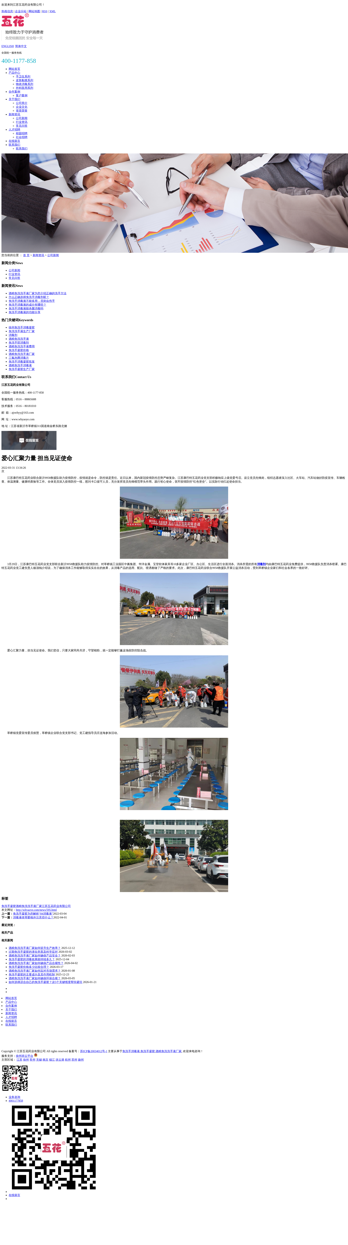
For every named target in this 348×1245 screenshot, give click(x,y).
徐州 (26, 1059)
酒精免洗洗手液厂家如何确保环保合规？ (35, 978)
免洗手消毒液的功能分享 (24, 312)
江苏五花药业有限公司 (56, 906)
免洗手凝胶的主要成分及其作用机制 (32, 974)
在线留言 (14, 140)
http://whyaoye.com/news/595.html (36, 909)
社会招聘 (21, 137)
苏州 (74, 1059)
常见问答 (21, 125)
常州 (32, 1059)
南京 (45, 1059)
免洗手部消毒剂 (19, 342)
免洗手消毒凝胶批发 (22, 361)
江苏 (19, 1059)
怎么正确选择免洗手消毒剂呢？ (29, 297)
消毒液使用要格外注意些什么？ (33, 917)
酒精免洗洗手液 (19, 338)
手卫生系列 (23, 76)
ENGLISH (7, 46)
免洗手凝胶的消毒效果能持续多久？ (32, 959)
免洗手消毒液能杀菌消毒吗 (26, 308)
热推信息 (7, 11)
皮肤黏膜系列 (24, 80)
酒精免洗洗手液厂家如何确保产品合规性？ (36, 963)
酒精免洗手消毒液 (20, 365)
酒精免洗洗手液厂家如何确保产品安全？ (35, 955)
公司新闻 (21, 118)
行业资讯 (21, 121)
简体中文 (21, 46)
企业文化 (21, 106)
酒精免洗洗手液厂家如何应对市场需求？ (35, 970)
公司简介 (21, 103)
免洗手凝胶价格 (19, 350)
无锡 (39, 1059)
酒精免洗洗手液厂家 (22, 353)
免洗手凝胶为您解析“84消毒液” (33, 913)
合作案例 (14, 91)
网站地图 (34, 11)
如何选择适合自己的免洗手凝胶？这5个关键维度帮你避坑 (45, 982)
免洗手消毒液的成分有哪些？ (27, 304)
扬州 (81, 1059)
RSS (44, 11)
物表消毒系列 (24, 84)
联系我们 (14, 144)
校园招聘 (21, 133)
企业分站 (21, 11)
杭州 (68, 1059)
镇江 (52, 1059)
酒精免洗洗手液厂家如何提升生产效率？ (35, 947)
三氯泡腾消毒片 (19, 357)
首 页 (26, 255)
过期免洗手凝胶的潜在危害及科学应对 (33, 951)
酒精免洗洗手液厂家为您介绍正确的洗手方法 (37, 293)
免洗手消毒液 (131, 1051)
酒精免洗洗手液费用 (22, 346)
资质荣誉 (21, 110)
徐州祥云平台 (24, 1055)
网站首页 (14, 68)
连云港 (60, 1059)
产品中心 (14, 72)
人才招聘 (14, 129)
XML (52, 11)
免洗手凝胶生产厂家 (22, 369)
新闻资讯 (14, 114)
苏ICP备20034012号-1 (93, 1051)
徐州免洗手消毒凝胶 (22, 327)
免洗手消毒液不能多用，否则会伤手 (32, 300)
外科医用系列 (24, 87)
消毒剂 (13, 335)
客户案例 (21, 95)
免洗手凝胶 (8, 906)
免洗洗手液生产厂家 (22, 331)
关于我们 (14, 99)
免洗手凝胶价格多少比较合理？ (29, 966)
